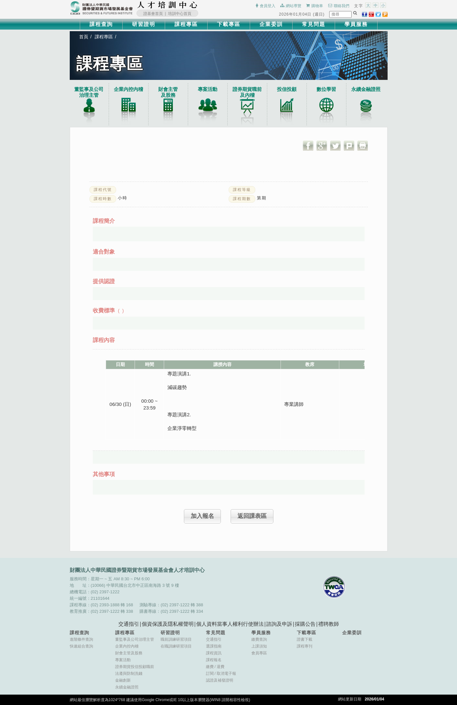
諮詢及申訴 (279, 624)
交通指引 (128, 624)
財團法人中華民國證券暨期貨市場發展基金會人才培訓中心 (167, 5)
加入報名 (202, 516)
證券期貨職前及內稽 (247, 92)
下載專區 (228, 24)
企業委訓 (271, 24)
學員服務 (356, 24)
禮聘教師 (328, 624)
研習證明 (143, 24)
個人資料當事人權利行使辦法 (230, 624)
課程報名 (214, 660)
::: (199, 4)
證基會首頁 (153, 13)
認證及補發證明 (219, 680)
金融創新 (123, 680)
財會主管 (168, 92)
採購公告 (305, 624)
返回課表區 (252, 516)
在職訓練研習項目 (176, 646)
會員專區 (259, 653)
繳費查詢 (259, 639)
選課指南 (214, 646)
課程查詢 (101, 24)
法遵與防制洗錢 (128, 673)
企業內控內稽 (128, 89)
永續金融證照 (366, 89)
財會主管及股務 (128, 653)
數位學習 (326, 89)
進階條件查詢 (81, 639)
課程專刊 (304, 646)
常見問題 (313, 24)
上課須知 (259, 646)
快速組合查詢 (81, 646)
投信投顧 (287, 89)
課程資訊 (214, 653)
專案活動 (208, 89)
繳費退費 (215, 666)
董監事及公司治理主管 (89, 92)
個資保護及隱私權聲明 (168, 624)
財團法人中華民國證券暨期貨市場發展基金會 (101, 8)
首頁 (84, 36)
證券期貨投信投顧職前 (134, 666)
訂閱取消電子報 (221, 673)
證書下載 (304, 639)
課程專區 (186, 24)
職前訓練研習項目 (176, 639)
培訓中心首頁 (179, 13)
